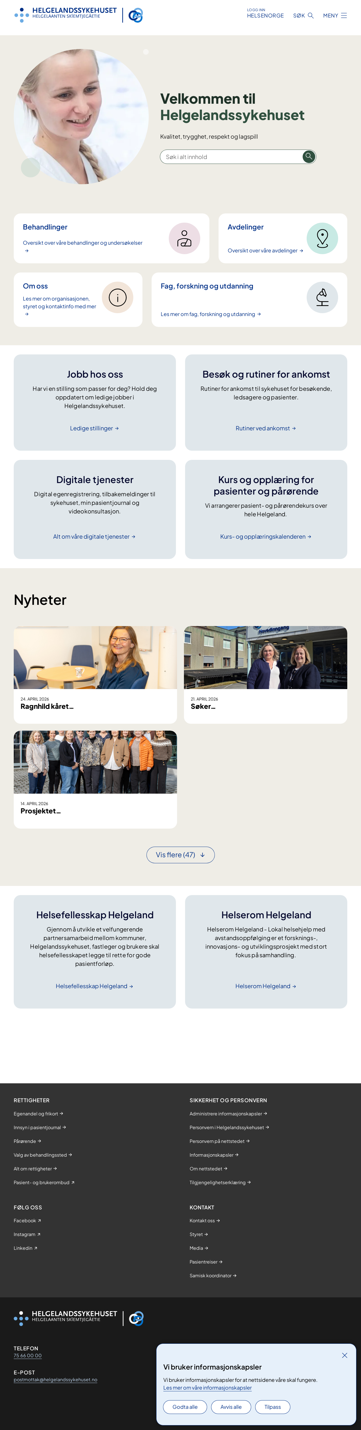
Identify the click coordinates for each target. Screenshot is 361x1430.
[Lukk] (344, 1355)
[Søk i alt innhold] (309, 156)
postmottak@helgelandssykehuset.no (55, 1379)
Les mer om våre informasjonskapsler (207, 1387)
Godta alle (185, 1406)
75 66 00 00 (28, 1355)
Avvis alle (231, 1406)
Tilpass (273, 1406)
